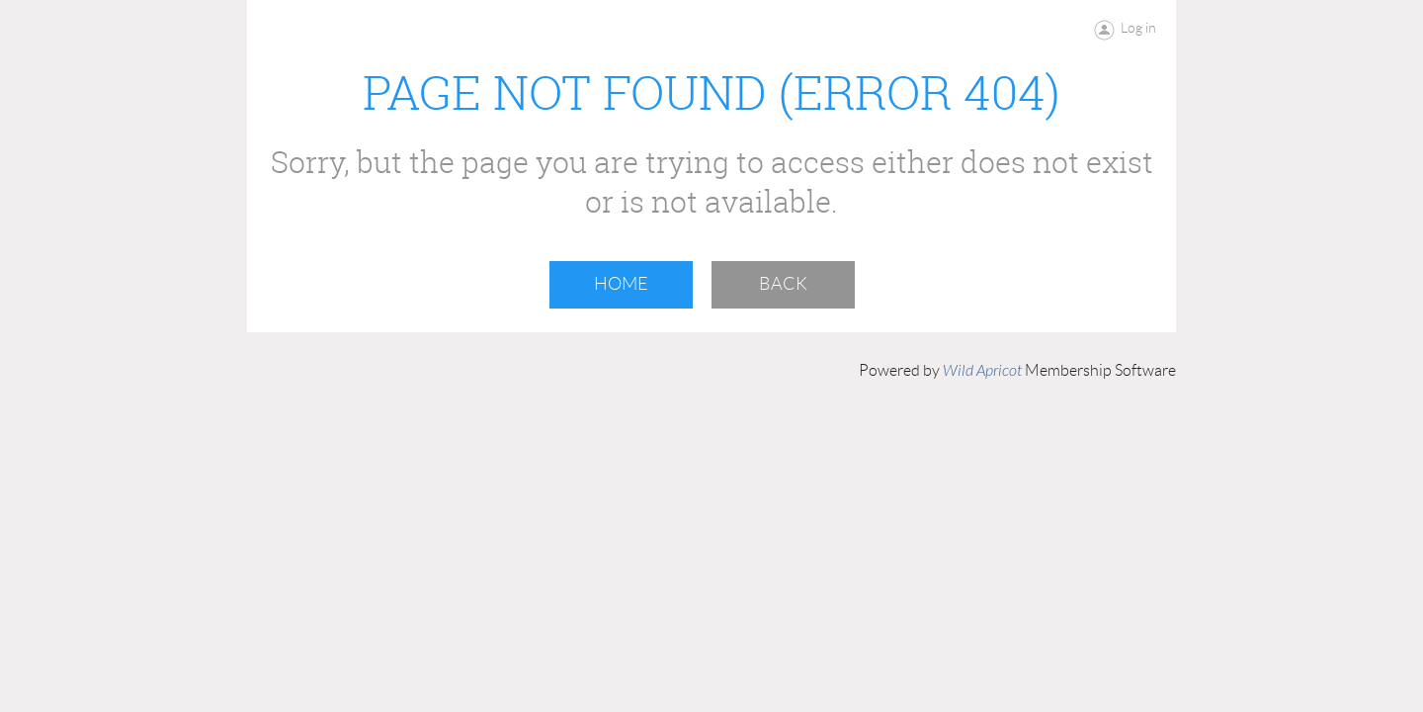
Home (621, 284)
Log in (1138, 28)
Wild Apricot (982, 371)
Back (783, 284)
